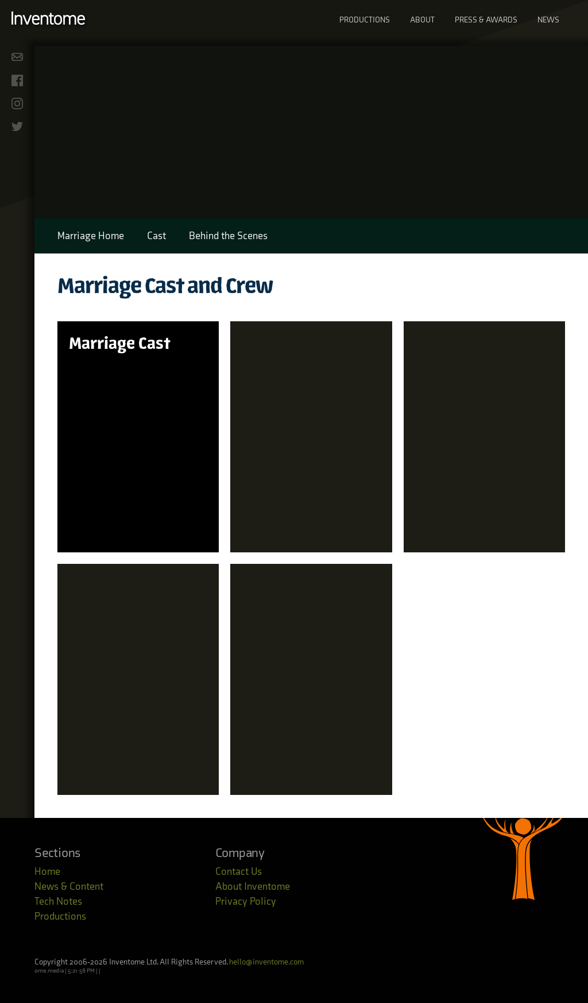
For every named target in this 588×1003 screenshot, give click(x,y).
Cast (156, 236)
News (548, 20)
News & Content (68, 887)
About (422, 20)
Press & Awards (486, 20)
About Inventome (252, 887)
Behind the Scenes (228, 236)
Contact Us (238, 872)
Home (47, 872)
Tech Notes (58, 902)
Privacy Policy (245, 902)
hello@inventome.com (266, 962)
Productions (364, 20)
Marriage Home (90, 236)
